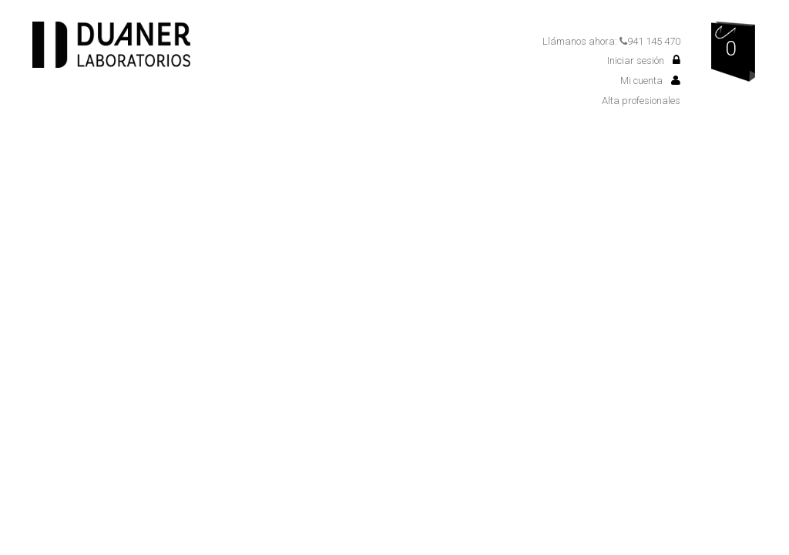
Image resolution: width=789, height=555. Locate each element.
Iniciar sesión (643, 60)
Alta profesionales (641, 100)
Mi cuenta (650, 80)
